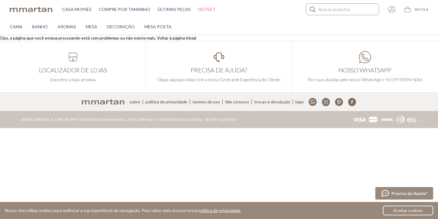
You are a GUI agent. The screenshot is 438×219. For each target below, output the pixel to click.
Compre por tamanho (124, 9)
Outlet (206, 9)
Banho (40, 26)
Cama (16, 26)
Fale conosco (237, 101)
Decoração (121, 26)
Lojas (299, 101)
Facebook (352, 102)
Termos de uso (206, 101)
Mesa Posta (158, 26)
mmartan (31, 9)
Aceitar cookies (408, 210)
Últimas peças (174, 9)
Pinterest (339, 102)
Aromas (66, 26)
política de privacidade (220, 210)
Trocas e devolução (272, 101)
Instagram (326, 102)
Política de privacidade (166, 101)
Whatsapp (313, 102)
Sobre (134, 101)
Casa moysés (77, 9)
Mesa (91, 26)
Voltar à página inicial (176, 37)
